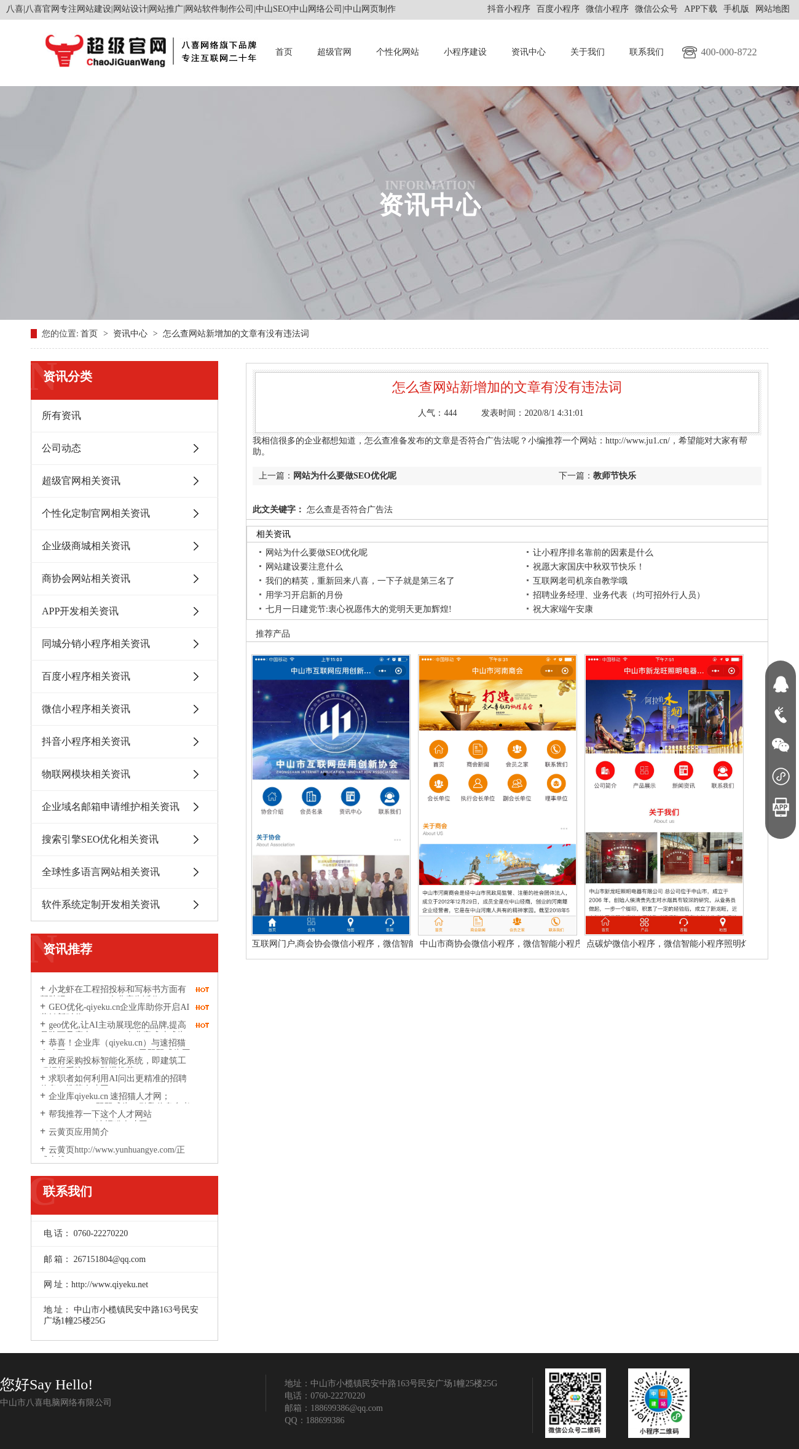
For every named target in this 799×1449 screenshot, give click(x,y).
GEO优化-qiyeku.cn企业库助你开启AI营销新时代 (114, 1012)
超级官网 (334, 52)
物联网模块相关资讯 (86, 774)
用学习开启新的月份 (304, 595)
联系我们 (646, 52)
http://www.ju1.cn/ (637, 440)
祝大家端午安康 (563, 609)
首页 (284, 52)
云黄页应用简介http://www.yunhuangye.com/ (91, 1137)
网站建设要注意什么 (304, 566)
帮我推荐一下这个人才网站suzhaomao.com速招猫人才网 (96, 1119)
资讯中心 (528, 52)
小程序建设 (465, 52)
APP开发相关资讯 (80, 611)
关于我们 (587, 52)
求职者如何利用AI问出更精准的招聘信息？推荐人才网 (113, 1084)
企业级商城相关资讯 (86, 546)
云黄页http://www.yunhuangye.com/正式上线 (112, 1155)
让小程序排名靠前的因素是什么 (593, 552)
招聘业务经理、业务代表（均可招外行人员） (619, 595)
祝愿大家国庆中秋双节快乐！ (589, 566)
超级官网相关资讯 (81, 480)
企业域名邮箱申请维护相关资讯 (110, 806)
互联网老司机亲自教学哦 (580, 581)
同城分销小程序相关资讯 (96, 643)
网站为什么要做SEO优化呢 (344, 475)
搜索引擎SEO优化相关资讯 (100, 839)
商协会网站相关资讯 (86, 578)
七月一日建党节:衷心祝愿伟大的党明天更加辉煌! (359, 609)
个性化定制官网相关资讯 (96, 513)
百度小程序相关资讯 (86, 676)
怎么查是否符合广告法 (348, 509)
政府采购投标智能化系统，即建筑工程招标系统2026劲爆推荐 (113, 1066)
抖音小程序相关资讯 (86, 741)
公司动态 (61, 448)
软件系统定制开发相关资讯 (101, 904)
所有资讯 (61, 415)
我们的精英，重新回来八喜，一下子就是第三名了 (360, 581)
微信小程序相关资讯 (86, 709)
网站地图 (772, 9)
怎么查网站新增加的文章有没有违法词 (236, 333)
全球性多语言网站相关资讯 (101, 872)
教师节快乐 (614, 475)
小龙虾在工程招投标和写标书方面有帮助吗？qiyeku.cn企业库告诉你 (113, 994)
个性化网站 (397, 52)
